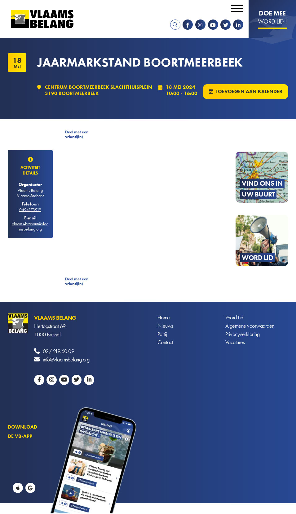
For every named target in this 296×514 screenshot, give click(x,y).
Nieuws (165, 326)
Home (163, 318)
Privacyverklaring (242, 335)
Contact (165, 343)
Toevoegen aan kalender (249, 92)
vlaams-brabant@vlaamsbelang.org (30, 227)
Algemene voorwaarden (249, 326)
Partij (162, 335)
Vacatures (235, 343)
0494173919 (30, 210)
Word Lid (234, 318)
